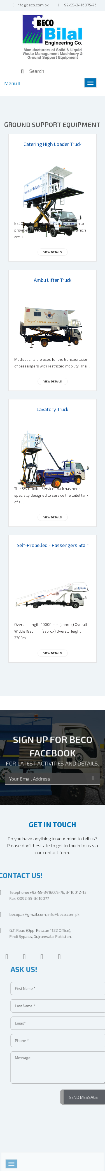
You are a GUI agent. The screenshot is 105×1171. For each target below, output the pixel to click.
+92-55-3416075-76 (77, 4)
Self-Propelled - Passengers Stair (52, 545)
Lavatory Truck (52, 409)
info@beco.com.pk (31, 4)
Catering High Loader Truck (52, 144)
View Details (52, 252)
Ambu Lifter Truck (52, 280)
